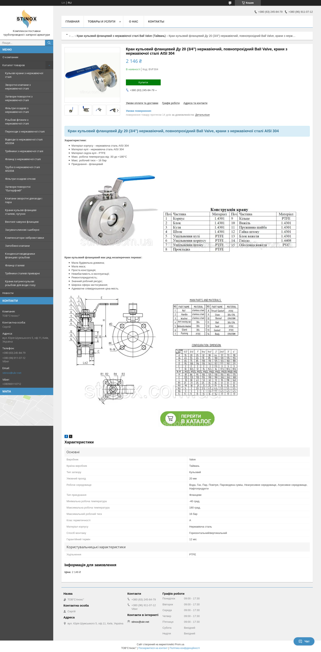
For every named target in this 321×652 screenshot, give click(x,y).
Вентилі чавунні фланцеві (22, 222)
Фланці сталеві (15, 265)
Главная (72, 21)
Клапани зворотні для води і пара (23, 200)
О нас (133, 21)
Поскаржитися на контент (152, 648)
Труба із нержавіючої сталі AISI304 (22, 169)
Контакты (156, 21)
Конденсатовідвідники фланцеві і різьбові (20, 255)
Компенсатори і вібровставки (24, 238)
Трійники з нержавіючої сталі (24, 151)
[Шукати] (49, 43)
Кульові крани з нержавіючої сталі (24, 75)
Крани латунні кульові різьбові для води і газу (20, 283)
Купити (143, 82)
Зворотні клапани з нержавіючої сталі (18, 86)
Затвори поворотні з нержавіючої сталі (19, 98)
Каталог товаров (13, 65)
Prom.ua (179, 644)
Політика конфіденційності (185, 648)
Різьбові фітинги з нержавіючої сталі (17, 121)
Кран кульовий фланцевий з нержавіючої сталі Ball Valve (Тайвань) (121, 35)
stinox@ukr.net (11, 373)
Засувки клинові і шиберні (22, 230)
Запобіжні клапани (17, 245)
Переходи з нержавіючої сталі (25, 131)
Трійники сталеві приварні (22, 273)
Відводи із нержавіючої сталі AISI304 (24, 141)
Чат (304, 641)
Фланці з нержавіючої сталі (23, 159)
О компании (10, 57)
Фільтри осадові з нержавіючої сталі (17, 110)
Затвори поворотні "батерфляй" (18, 188)
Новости (8, 293)
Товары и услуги (101, 21)
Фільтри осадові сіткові (20, 179)
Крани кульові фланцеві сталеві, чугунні (20, 212)
